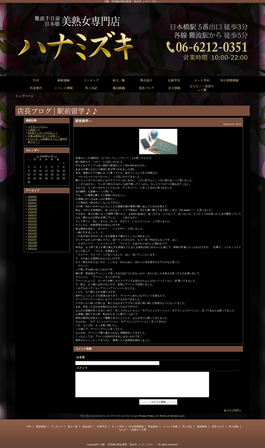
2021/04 (32, 230)
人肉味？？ (34, 129)
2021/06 (32, 236)
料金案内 (153, 426)
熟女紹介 (87, 426)
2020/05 (32, 196)
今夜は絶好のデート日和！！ (44, 135)
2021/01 (32, 221)
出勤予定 (102, 426)
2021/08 (32, 242)
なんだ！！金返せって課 (132, 429)
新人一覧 (73, 426)
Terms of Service (169, 415)
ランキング (57, 426)
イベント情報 (170, 426)
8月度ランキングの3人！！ (43, 132)
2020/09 (32, 208)
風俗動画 (202, 426)
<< (37, 156)
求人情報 (233, 426)
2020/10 (32, 211)
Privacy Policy (146, 415)
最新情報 (41, 426)
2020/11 (32, 215)
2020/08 (32, 205)
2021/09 (32, 245)
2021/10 (32, 248)
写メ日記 (187, 426)
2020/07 (32, 202)
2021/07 (32, 239)
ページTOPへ (233, 410)
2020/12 (32, 218)
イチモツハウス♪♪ (38, 126)
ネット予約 (118, 426)
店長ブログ (218, 426)
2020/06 (32, 199)
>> (55, 156)
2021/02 (32, 224)
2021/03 (32, 227)
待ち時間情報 (136, 426)
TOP (36, 80)
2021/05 (32, 233)
